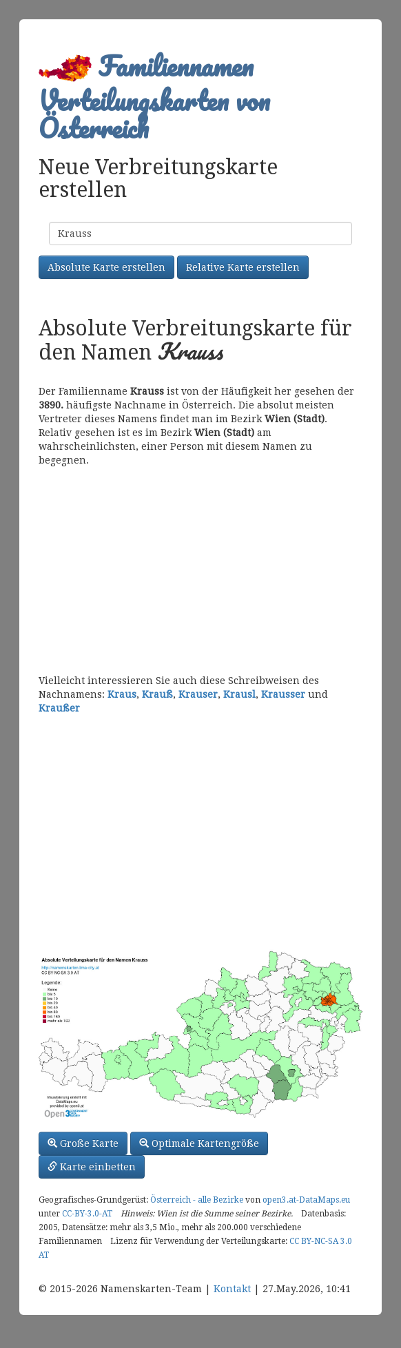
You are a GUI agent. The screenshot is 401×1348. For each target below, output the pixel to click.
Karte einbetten (92, 1166)
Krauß (157, 694)
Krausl (239, 694)
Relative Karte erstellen (243, 267)
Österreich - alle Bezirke (196, 1200)
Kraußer (59, 708)
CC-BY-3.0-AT (87, 1214)
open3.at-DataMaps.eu (306, 1200)
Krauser (198, 694)
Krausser (283, 694)
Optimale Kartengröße (199, 1143)
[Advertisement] (200, 570)
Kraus (121, 694)
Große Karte (83, 1143)
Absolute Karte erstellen (106, 267)
